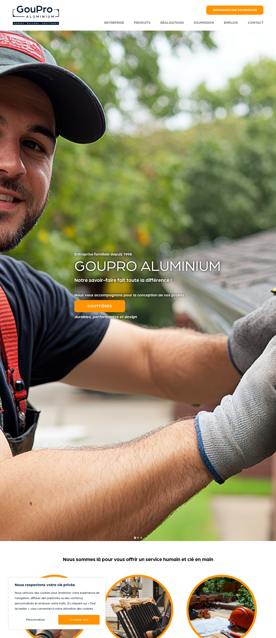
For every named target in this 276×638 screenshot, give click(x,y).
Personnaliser (35, 619)
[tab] (135, 537)
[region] (57, 603)
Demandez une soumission (235, 10)
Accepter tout (78, 619)
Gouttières (100, 306)
